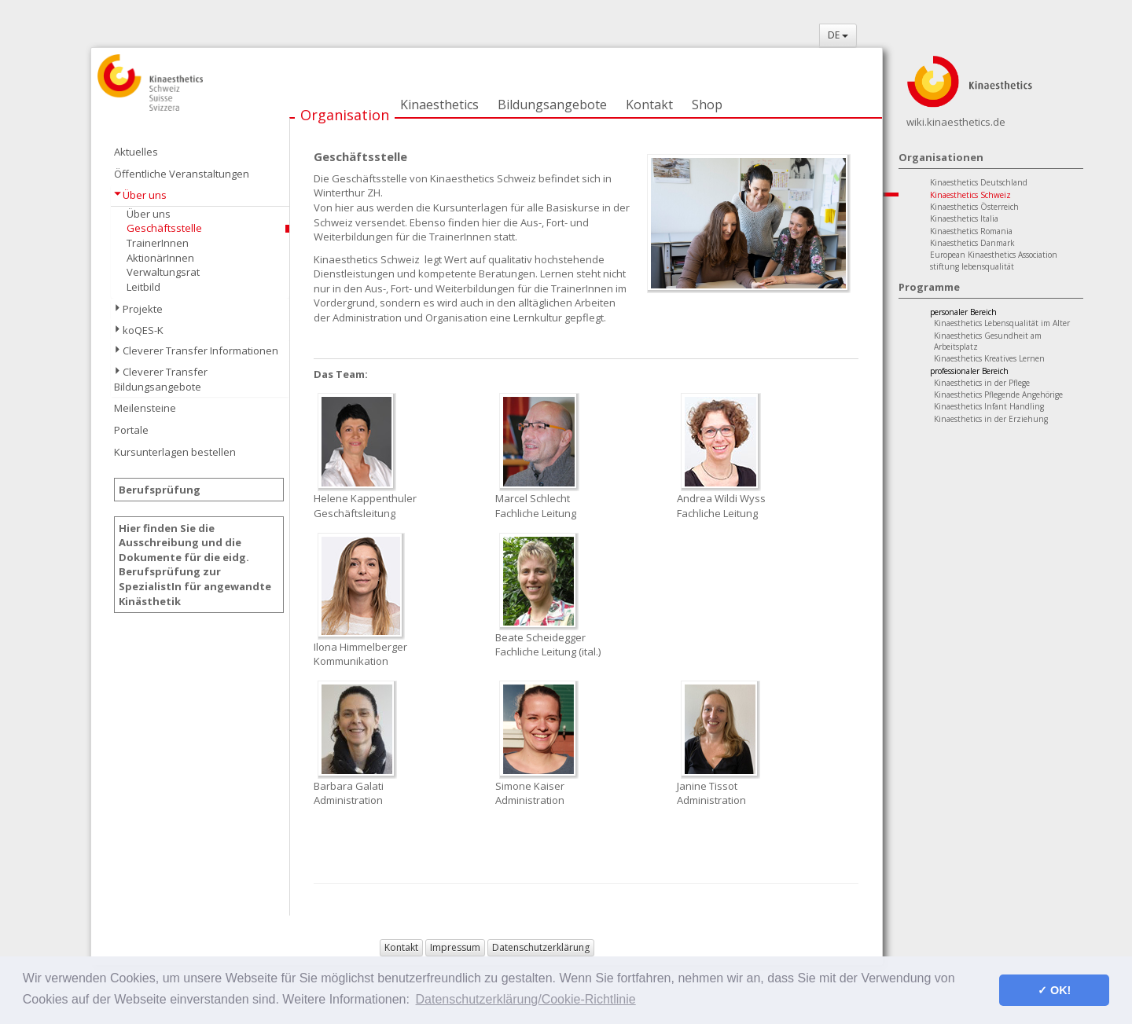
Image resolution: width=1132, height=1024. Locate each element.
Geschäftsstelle (164, 228)
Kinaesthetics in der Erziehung (991, 418)
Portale (131, 430)
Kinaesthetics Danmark (972, 242)
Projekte (143, 309)
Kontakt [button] (401, 947)
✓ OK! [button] (1054, 990)
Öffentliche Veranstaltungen (181, 174)
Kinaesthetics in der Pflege (982, 382)
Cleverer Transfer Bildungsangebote (161, 379)
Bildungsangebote (552, 104)
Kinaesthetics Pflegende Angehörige (998, 394)
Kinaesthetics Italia (964, 218)
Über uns (145, 195)
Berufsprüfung (159, 490)
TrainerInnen (158, 243)
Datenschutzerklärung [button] (541, 947)
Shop (707, 104)
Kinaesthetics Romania (971, 231)
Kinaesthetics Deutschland (978, 182)
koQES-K (143, 330)
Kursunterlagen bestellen (175, 452)
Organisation (344, 114)
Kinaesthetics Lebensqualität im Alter (1002, 322)
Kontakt (649, 104)
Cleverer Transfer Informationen (200, 350)
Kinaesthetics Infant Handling (989, 406)
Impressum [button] (455, 947)
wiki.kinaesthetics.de (955, 122)
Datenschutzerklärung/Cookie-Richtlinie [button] (526, 999)
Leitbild (143, 287)
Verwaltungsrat (163, 272)
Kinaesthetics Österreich (974, 206)
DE (838, 35)
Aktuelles (136, 152)
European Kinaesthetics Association (993, 254)
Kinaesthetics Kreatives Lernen (989, 358)
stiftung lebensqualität (972, 266)
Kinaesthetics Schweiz (970, 194)
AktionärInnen (160, 258)
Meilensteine (145, 408)
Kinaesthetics (439, 104)
